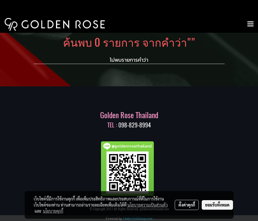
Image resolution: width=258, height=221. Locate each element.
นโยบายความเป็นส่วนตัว (147, 204)
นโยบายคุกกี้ (53, 210)
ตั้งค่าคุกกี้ (186, 204)
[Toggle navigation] (250, 24)
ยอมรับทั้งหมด (217, 204)
